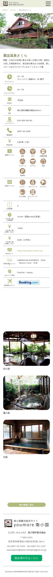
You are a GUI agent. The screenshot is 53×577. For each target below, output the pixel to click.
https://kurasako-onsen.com (31, 251)
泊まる (13, 10)
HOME (4, 10)
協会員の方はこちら (26, 557)
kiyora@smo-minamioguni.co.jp (29, 550)
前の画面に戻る (26, 505)
